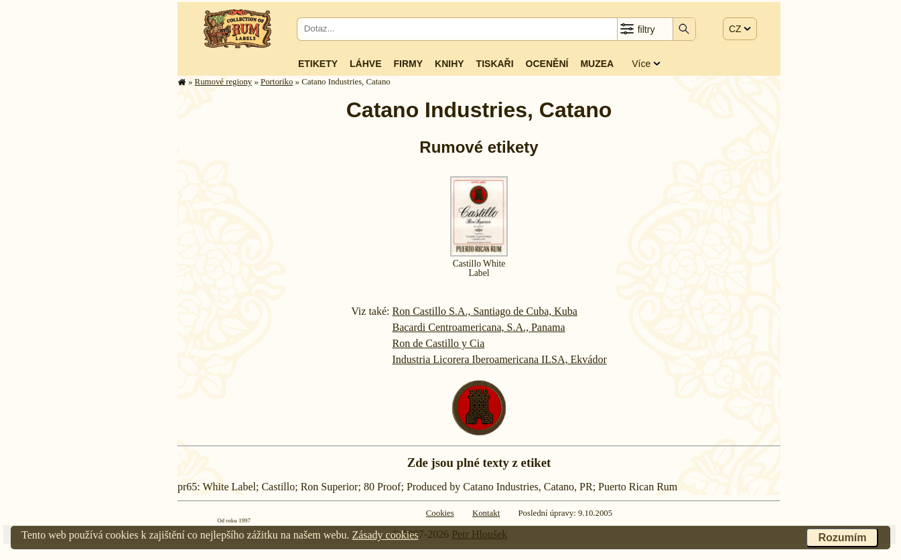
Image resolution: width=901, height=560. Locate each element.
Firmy (408, 63)
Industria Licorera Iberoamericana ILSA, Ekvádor (499, 359)
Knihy (449, 63)
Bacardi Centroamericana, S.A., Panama (478, 327)
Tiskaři (495, 63)
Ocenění (547, 63)
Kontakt (486, 513)
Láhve (365, 63)
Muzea (597, 63)
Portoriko (277, 81)
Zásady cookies (385, 535)
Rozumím (842, 537)
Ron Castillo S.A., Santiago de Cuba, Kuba (484, 311)
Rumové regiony (224, 81)
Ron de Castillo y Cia (438, 343)
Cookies (440, 513)
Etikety (318, 63)
